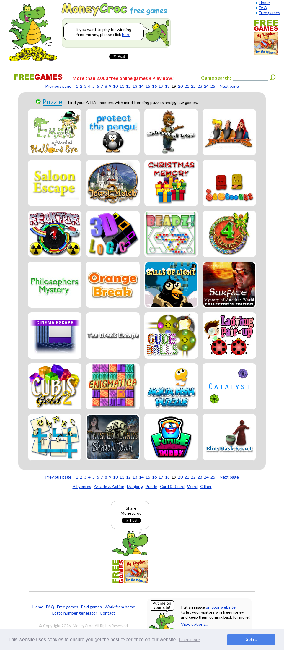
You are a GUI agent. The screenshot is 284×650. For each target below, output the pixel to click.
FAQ (50, 606)
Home (37, 606)
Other (206, 486)
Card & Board (172, 486)
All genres (82, 486)
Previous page (58, 86)
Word (192, 486)
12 (128, 86)
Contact (107, 612)
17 (161, 86)
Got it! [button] (251, 639)
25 (212, 86)
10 (115, 86)
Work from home (120, 606)
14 (141, 86)
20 (180, 86)
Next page (229, 86)
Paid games (91, 606)
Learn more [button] (189, 639)
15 (148, 86)
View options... (194, 624)
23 (200, 86)
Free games (67, 606)
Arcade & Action (109, 486)
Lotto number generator (74, 612)
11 (122, 86)
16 (154, 86)
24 (206, 86)
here (126, 34)
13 (135, 86)
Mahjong (135, 486)
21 (187, 86)
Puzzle (52, 102)
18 (167, 86)
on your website (221, 607)
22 (193, 86)
